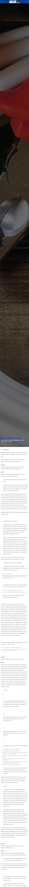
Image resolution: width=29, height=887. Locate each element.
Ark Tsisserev (5, 443)
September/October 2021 (15, 438)
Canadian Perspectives (5, 438)
